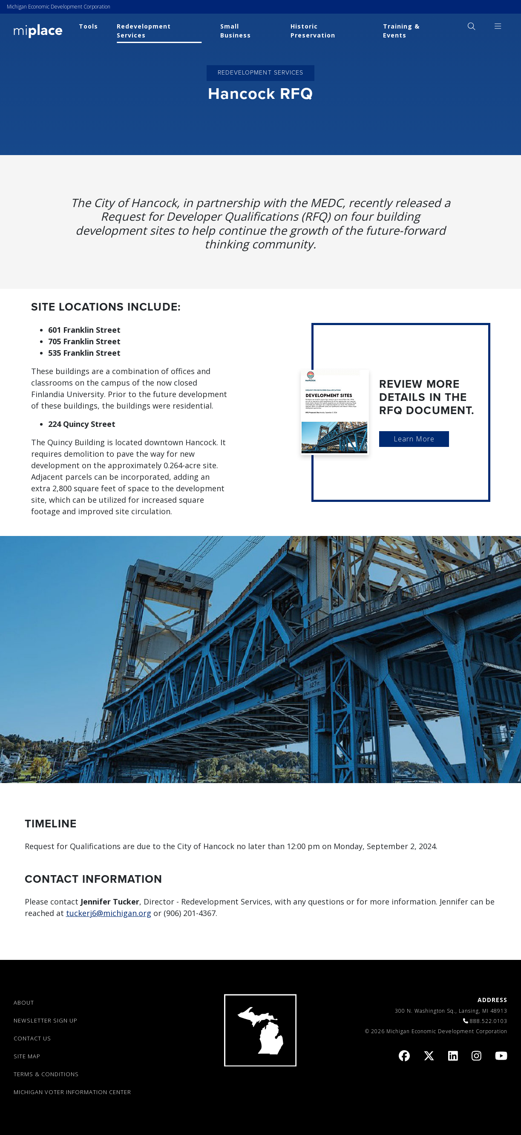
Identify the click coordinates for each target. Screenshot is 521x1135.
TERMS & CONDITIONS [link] (46, 1074)
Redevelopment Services (260, 72)
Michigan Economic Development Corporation (58, 6)
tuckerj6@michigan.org (108, 913)
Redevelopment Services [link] (144, 30)
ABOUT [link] (24, 1002)
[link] (38, 30)
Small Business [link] (235, 30)
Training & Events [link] (401, 30)
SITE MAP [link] (27, 1056)
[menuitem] (471, 26)
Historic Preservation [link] (313, 30)
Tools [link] (88, 26)
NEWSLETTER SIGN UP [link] (46, 1020)
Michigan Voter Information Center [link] (72, 1092)
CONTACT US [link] (32, 1038)
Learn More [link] (414, 439)
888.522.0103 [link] (488, 1021)
